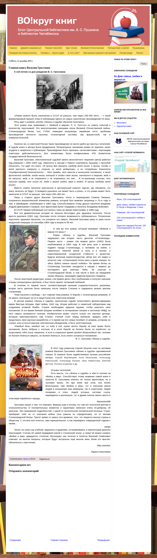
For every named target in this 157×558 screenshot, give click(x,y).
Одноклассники (124, 126)
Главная (13, 48)
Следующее (15, 540)
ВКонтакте (121, 123)
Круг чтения (71, 48)
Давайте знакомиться (31, 48)
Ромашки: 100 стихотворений (130, 212)
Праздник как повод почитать (23, 53)
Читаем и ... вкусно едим (52, 53)
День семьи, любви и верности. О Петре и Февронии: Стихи (132, 206)
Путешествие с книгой (118, 48)
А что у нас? (74, 53)
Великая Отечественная (92, 48)
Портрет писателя (53, 48)
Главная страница (59, 540)
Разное (139, 53)
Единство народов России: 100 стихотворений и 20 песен (131, 226)
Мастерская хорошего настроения (99, 53)
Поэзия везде (126, 53)
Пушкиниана (138, 48)
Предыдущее (103, 540)
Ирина (25, 459)
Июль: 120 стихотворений (129, 199)
